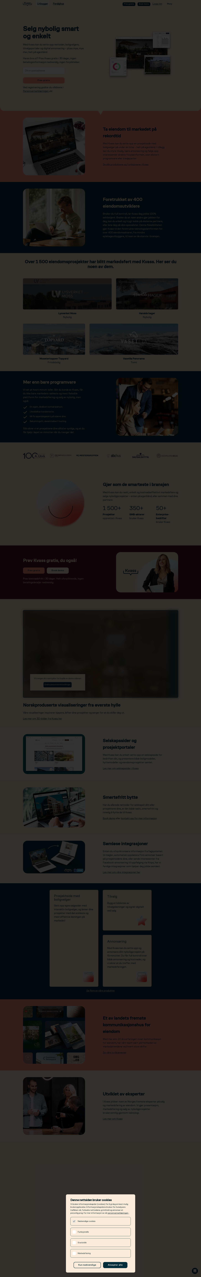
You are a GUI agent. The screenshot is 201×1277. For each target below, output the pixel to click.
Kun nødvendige (87, 1265)
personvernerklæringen (118, 1213)
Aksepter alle (115, 1265)
